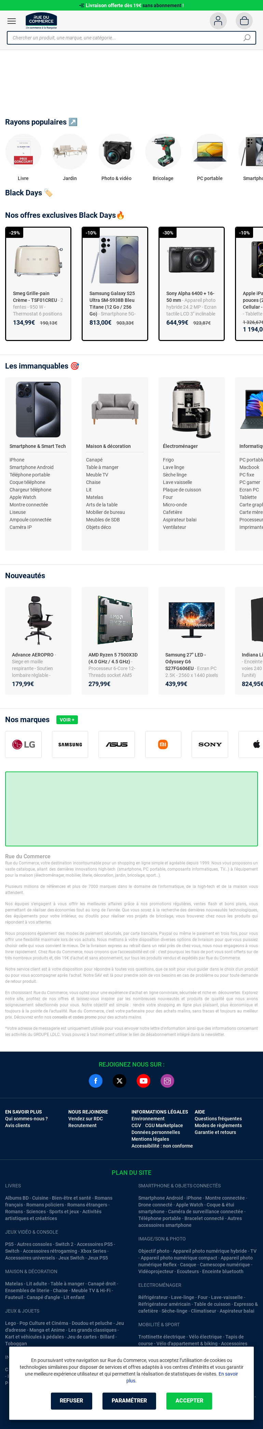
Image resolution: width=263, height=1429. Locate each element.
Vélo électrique (205, 1336)
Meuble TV (97, 474)
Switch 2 (64, 1244)
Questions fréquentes (218, 1118)
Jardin (70, 178)
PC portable (210, 178)
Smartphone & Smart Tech (38, 446)
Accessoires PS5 (95, 1244)
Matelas (94, 497)
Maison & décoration (108, 446)
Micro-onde (175, 504)
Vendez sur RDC (85, 1118)
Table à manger (102, 467)
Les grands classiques (92, 1330)
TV (253, 1251)
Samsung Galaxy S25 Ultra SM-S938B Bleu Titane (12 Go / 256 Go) (112, 303)
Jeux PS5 (98, 1258)
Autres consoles (34, 1244)
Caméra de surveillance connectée (205, 1211)
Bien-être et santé (71, 1198)
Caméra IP (21, 527)
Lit (89, 489)
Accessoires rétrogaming (50, 1251)
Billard (107, 1336)
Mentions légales (150, 1139)
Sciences (36, 1211)
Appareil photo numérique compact (179, 1258)
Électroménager (180, 446)
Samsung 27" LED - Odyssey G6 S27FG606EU (185, 661)
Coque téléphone (27, 482)
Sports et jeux (64, 1211)
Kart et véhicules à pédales (34, 1336)
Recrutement (82, 1125)
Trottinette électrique (161, 1336)
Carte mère (251, 512)
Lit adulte (36, 1283)
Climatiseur (203, 1311)
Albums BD (17, 1198)
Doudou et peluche (92, 1323)
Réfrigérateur (153, 1297)
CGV (136, 1125)
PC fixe (246, 474)
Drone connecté (155, 1204)
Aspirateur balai (179, 519)
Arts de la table (101, 504)
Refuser (71, 1401)
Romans (14, 1211)
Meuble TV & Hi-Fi (91, 1290)
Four (168, 497)
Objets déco (98, 527)
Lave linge (173, 467)
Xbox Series (93, 1251)
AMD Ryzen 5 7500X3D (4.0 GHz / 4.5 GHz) (113, 658)
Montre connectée (29, 504)
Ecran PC (249, 489)
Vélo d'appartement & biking (187, 1343)
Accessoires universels (30, 1258)
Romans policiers (45, 1204)
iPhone (17, 459)
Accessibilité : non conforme (162, 1146)
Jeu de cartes (82, 1336)
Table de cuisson (212, 1304)
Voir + (67, 719)
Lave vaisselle (177, 482)
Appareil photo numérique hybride (210, 1251)
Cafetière (172, 512)
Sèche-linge (175, 1311)
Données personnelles (156, 1132)
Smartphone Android (32, 467)
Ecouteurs (188, 1271)
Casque (188, 1264)
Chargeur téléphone (30, 489)
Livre (23, 178)
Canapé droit (102, 1283)
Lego (10, 1323)
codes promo (85, 1017)
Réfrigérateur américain (164, 1304)
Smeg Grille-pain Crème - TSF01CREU (35, 297)
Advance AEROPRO (33, 654)
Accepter (189, 1401)
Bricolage (163, 178)
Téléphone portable (30, 474)
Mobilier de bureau (105, 512)
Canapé (94, 459)
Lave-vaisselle (227, 1297)
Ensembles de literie (27, 1290)
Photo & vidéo (116, 178)
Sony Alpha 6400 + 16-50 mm (190, 297)
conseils (59, 1017)
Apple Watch (23, 497)
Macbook (249, 467)
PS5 (9, 1244)
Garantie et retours (215, 1132)
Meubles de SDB (103, 519)
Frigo (168, 459)
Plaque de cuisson (182, 489)
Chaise (93, 482)
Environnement (148, 1118)
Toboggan (16, 1343)
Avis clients (17, 1125)
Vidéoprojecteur (156, 1271)
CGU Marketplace (164, 1125)
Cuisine (40, 1198)
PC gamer (249, 482)
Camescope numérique (225, 1264)
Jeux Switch (71, 1258)
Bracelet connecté (204, 1218)
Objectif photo (153, 1251)
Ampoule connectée (30, 519)
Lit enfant (74, 1297)
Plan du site (131, 1172)
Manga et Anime (47, 1330)
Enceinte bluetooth (223, 1271)
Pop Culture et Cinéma (43, 1323)
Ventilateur (174, 527)
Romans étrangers (87, 1204)
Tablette (248, 497)
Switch (12, 1251)
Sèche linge (174, 474)
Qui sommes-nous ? (26, 1118)
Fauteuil (14, 1297)
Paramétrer (129, 1401)
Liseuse (18, 512)
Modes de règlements (218, 1125)
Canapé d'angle (43, 1297)
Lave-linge (182, 1297)
